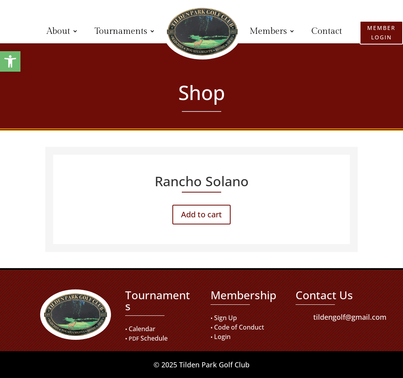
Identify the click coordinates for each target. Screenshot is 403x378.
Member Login (20, 32)
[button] (10, 61)
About (58, 31)
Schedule (154, 338)
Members (268, 31)
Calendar (142, 328)
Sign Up (225, 317)
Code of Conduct (239, 327)
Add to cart (201, 214)
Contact (326, 31)
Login (222, 336)
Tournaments (120, 31)
